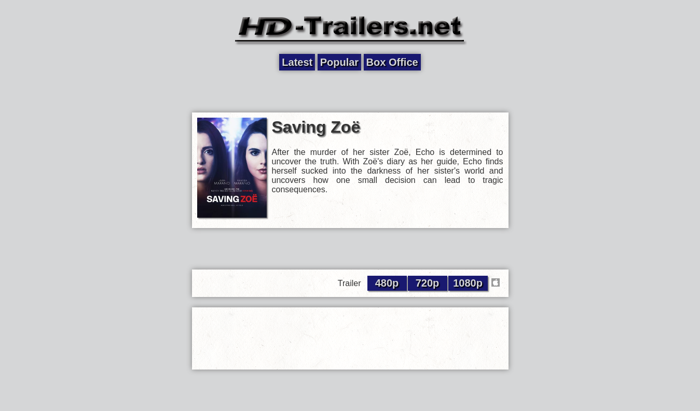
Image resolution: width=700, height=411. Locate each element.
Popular (339, 62)
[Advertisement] (350, 91)
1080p (468, 283)
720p (428, 283)
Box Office (392, 62)
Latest (297, 62)
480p (387, 283)
